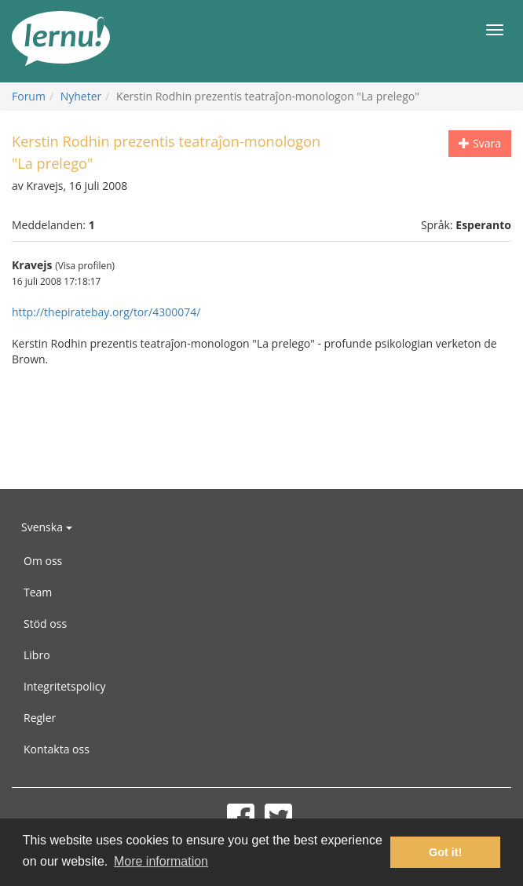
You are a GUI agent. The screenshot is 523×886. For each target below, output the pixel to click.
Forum (29, 96)
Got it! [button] (445, 852)
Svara (480, 143)
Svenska (46, 527)
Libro (37, 654)
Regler (40, 717)
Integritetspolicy (65, 686)
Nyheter (81, 96)
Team (38, 592)
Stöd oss (45, 623)
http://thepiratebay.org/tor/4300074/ (106, 311)
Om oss (43, 560)
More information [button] (161, 861)
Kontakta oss (57, 749)
